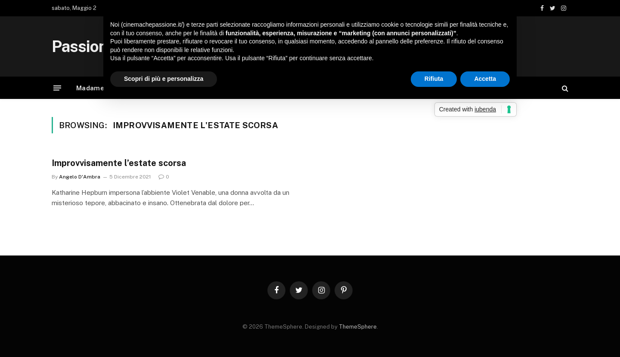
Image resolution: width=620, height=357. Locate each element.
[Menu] (57, 88)
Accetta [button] (485, 78)
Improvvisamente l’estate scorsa (119, 163)
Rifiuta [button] (434, 78)
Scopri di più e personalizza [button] (163, 78)
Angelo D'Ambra (79, 177)
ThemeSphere (358, 326)
